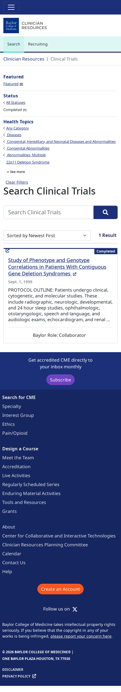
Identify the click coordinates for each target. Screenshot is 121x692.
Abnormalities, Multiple (26, 154)
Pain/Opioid (15, 433)
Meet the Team (18, 458)
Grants (9, 511)
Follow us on (60, 609)
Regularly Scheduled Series (31, 484)
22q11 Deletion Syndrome (27, 162)
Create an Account (60, 589)
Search (15, 46)
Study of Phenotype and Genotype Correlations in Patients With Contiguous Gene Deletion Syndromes (57, 267)
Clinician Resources (23, 59)
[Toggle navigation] (11, 7)
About (8, 527)
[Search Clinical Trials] (48, 212)
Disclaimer (12, 669)
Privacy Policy (16, 676)
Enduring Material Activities (31, 493)
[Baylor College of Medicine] (25, 25)
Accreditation (16, 466)
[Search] (105, 212)
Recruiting (38, 44)
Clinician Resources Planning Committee (45, 545)
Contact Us (14, 562)
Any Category (17, 128)
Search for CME (19, 397)
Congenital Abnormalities (27, 148)
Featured (13, 83)
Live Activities (16, 475)
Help (7, 571)
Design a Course (20, 449)
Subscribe (60, 380)
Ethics (8, 424)
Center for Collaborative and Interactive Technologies (59, 536)
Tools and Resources (24, 502)
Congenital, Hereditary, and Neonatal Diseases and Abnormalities (61, 141)
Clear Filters (17, 182)
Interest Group (18, 415)
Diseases (13, 134)
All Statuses (15, 102)
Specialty (11, 406)
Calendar (11, 554)
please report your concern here (81, 636)
